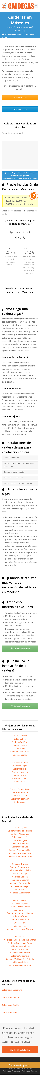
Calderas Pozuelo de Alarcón (20, 929)
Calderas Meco (20, 910)
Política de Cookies (29, 1071)
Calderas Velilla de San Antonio (20, 959)
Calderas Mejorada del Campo (20, 913)
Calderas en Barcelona (12, 990)
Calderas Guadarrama (20, 892)
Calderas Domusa (20, 762)
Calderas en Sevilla (10, 1005)
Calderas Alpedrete (20, 843)
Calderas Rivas (20, 936)
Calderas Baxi (20, 739)
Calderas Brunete (20, 864)
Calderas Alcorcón (20, 837)
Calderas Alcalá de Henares (20, 830)
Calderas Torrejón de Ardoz (20, 943)
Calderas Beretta (20, 745)
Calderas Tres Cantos (20, 949)
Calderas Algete (20, 840)
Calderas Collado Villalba (20, 870)
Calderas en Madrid (11, 997)
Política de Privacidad (11, 1071)
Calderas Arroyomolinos (20, 853)
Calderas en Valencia (11, 1012)
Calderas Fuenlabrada (20, 883)
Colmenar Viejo (20, 873)
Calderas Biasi (20, 748)
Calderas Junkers (19, 775)
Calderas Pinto (20, 926)
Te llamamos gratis (20, 109)
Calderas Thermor (20, 792)
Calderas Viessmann (20, 799)
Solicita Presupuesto (20, 649)
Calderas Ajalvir (20, 827)
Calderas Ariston (20, 735)
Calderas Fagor (20, 765)
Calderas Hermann (20, 772)
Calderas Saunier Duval (20, 789)
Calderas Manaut (20, 778)
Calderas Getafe (20, 889)
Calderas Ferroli (20, 768)
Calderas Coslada (20, 876)
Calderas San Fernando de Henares (20, 939)
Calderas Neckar (20, 781)
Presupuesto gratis (19, 97)
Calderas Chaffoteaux (20, 751)
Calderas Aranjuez (20, 846)
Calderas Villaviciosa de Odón (20, 965)
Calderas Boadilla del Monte (19, 856)
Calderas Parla (20, 922)
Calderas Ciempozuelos (20, 867)
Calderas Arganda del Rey (20, 850)
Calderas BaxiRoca (20, 742)
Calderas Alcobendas (20, 834)
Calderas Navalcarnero (20, 919)
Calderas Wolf (20, 802)
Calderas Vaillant (20, 795)
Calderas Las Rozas (20, 900)
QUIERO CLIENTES (20, 1049)
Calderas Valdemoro (20, 956)
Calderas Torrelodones (20, 946)
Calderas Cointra (20, 755)
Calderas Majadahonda (20, 906)
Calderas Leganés (20, 903)
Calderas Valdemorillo (20, 952)
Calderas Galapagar (20, 886)
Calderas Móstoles (20, 916)
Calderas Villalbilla (20, 962)
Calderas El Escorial (20, 880)
